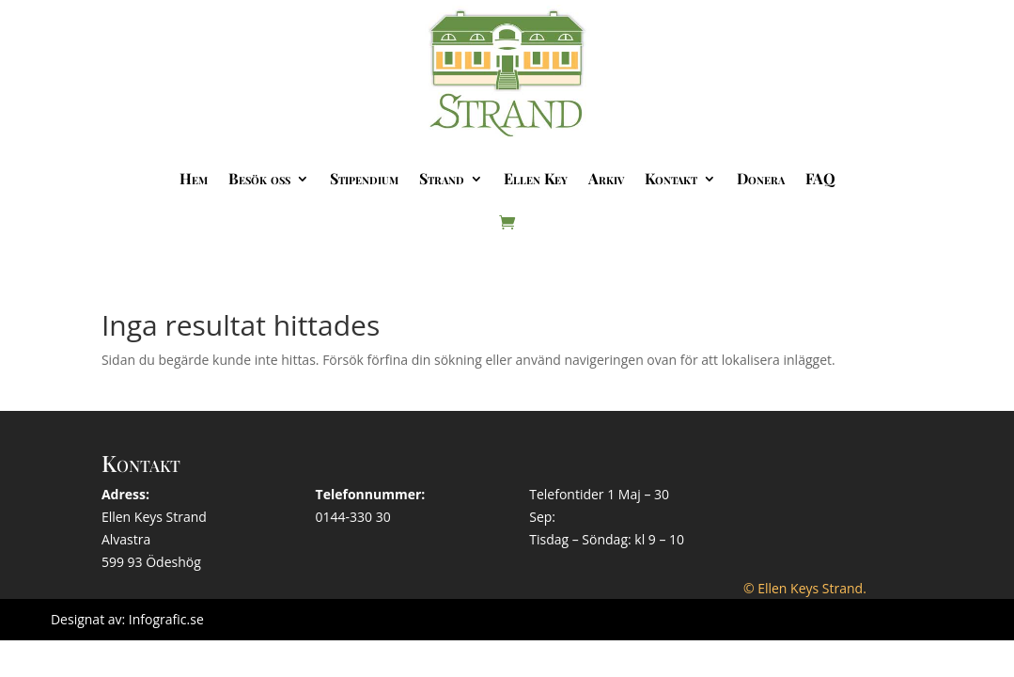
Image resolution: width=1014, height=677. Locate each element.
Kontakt (671, 178)
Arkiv (606, 178)
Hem (193, 178)
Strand (441, 178)
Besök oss (259, 178)
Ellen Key (536, 178)
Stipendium (364, 178)
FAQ (820, 178)
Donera (761, 178)
